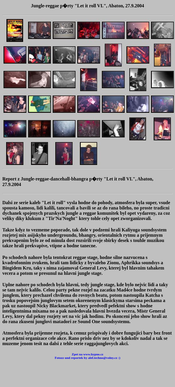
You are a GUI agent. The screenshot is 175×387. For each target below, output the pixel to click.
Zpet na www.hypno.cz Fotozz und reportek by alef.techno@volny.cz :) (87, 355)
